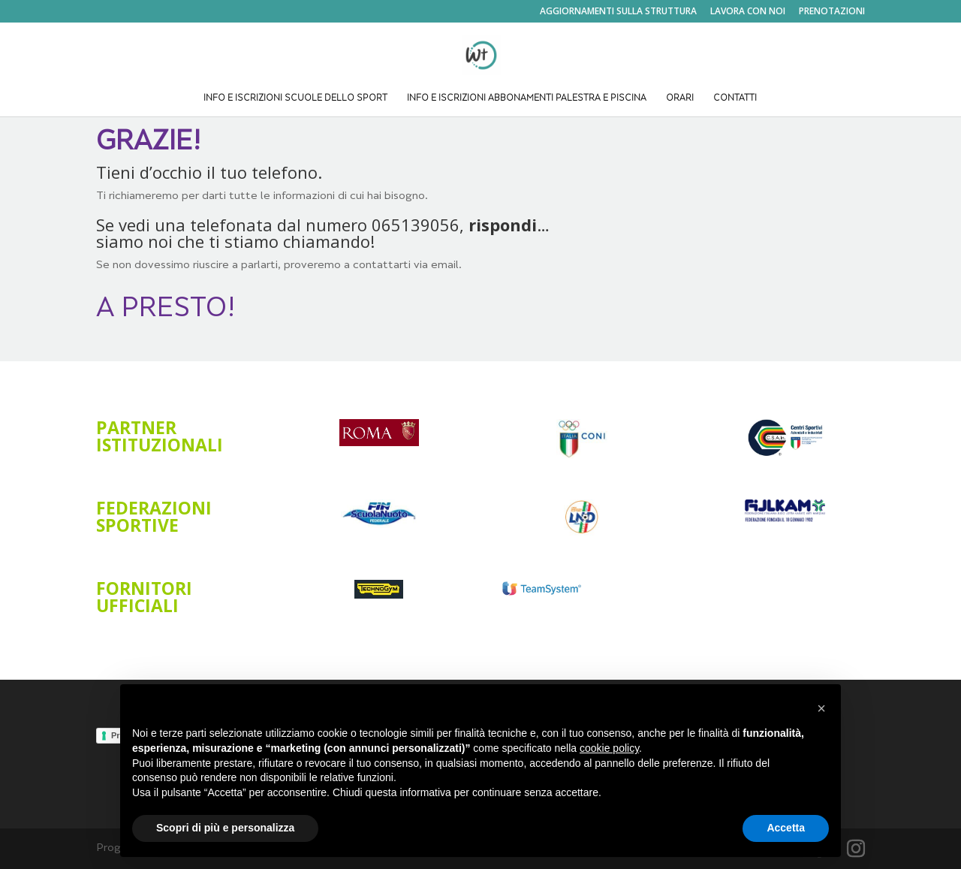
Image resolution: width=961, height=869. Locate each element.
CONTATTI (735, 99)
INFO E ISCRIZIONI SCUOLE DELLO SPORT (295, 99)
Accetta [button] (786, 828)
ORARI (680, 99)
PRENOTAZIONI (832, 12)
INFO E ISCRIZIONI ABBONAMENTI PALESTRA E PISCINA (526, 99)
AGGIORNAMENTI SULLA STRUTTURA (618, 12)
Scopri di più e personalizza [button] (225, 828)
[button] (821, 708)
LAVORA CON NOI (747, 12)
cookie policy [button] (609, 748)
